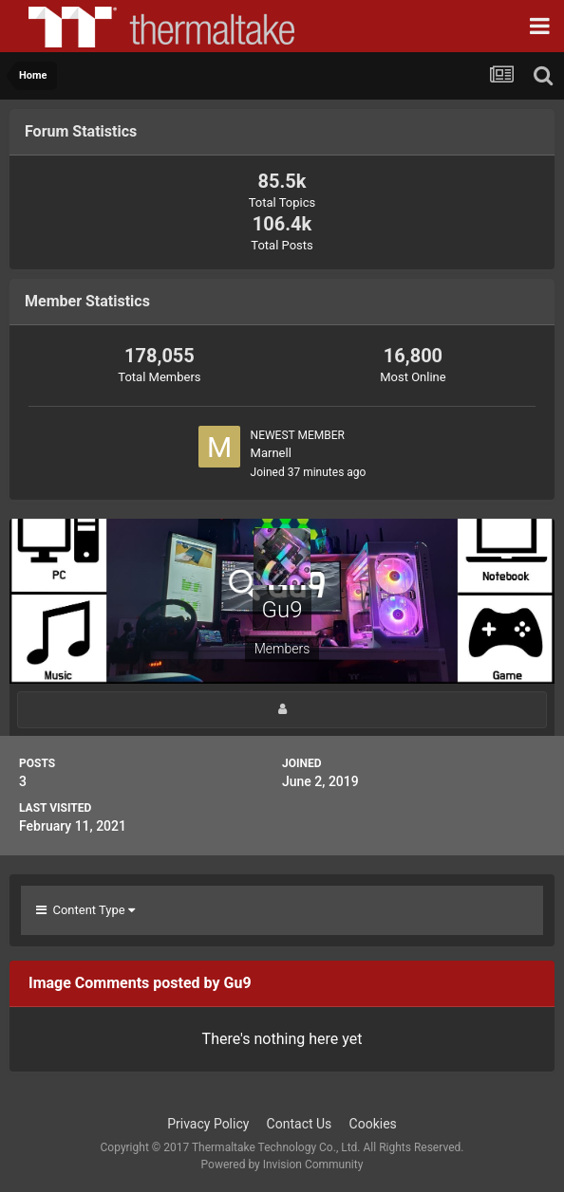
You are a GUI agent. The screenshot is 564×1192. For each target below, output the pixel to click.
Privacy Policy (208, 1123)
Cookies (373, 1123)
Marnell (271, 453)
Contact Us (299, 1123)
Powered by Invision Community (282, 1164)
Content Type (85, 910)
